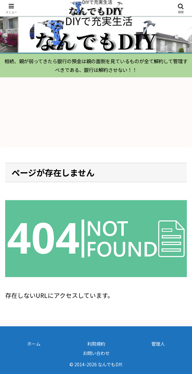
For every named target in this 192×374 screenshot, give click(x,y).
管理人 (158, 343)
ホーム (34, 343)
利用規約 (96, 343)
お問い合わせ (96, 353)
